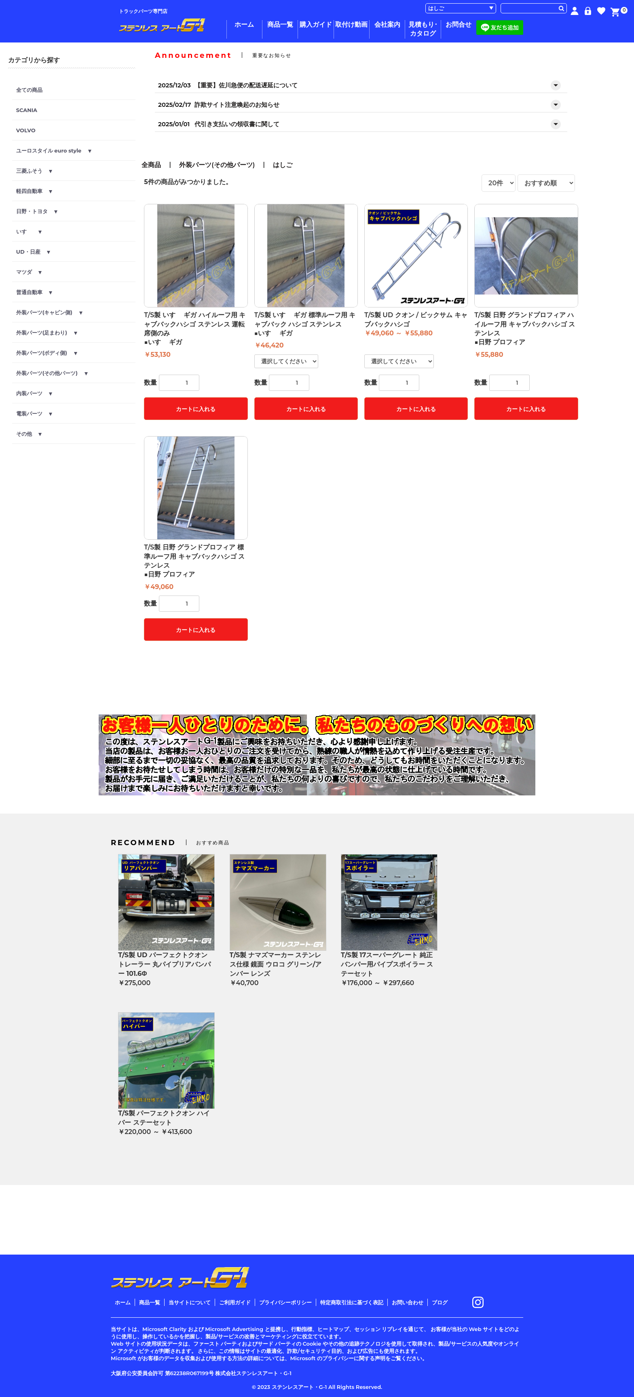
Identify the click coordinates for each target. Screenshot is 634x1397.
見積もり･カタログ (422, 29)
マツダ (29, 272)
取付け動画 (351, 24)
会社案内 (387, 24)
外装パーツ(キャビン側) (49, 312)
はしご (282, 165)
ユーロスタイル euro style (53, 150)
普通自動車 (34, 292)
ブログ (440, 1302)
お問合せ (458, 24)
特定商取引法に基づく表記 (351, 1302)
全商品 (151, 165)
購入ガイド (316, 24)
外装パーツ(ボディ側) (46, 353)
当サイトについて (190, 1302)
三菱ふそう (34, 170)
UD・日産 (33, 251)
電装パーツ (34, 413)
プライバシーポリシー (285, 1302)
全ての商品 (29, 90)
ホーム (244, 24)
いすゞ (29, 231)
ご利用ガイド (235, 1302)
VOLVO (26, 130)
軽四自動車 (34, 191)
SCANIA (26, 110)
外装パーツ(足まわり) (46, 332)
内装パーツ (34, 393)
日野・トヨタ (37, 211)
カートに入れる (196, 409)
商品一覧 (280, 24)
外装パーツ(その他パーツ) (52, 373)
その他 (29, 433)
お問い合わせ (407, 1302)
